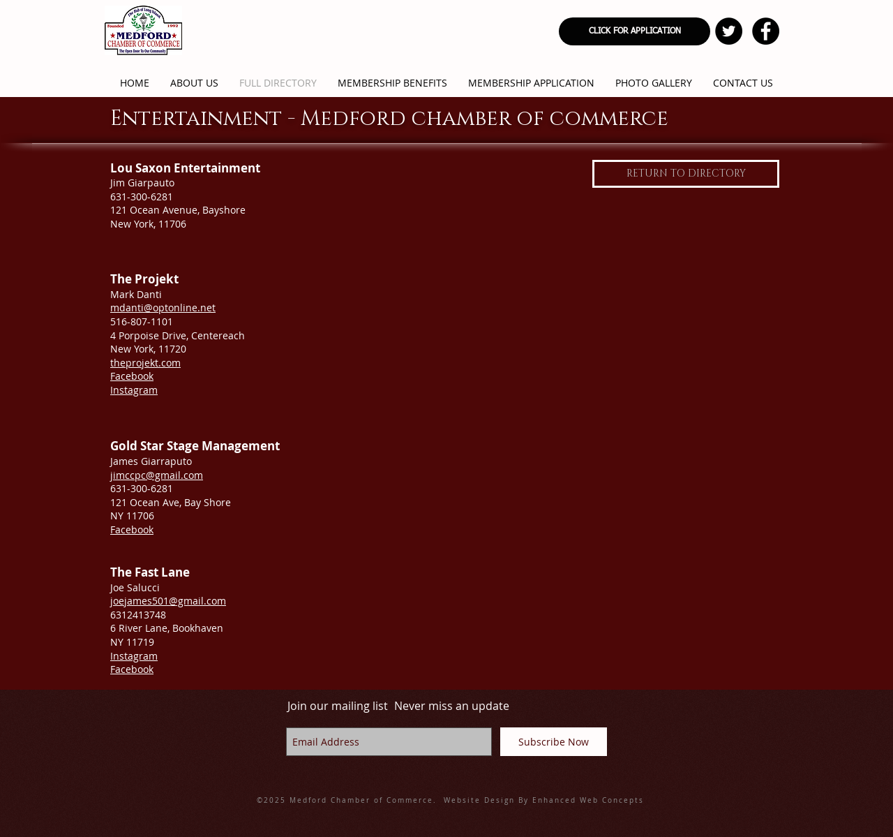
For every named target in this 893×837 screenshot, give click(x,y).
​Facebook (131, 669)
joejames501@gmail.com (168, 600)
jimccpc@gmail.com (156, 475)
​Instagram (134, 655)
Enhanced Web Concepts (588, 800)
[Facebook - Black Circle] (765, 31)
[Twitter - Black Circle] (728, 31)
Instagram (134, 390)
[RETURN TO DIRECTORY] (685, 174)
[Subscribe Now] (553, 741)
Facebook (131, 376)
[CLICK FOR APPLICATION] (634, 31)
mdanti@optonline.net (163, 307)
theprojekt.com (145, 362)
